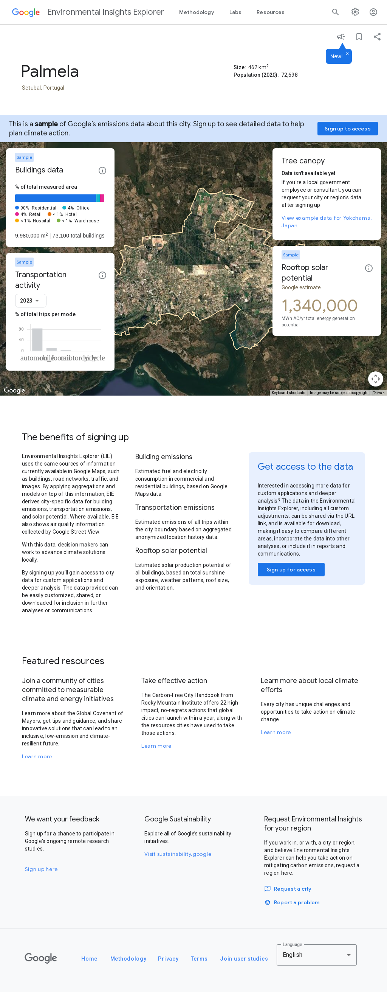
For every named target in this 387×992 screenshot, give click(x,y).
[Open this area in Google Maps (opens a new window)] (14, 391)
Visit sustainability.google (177, 854)
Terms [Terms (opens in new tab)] (379, 392)
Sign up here (41, 869)
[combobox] (31, 300)
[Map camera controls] (375, 379)
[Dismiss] (347, 54)
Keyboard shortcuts (288, 393)
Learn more (37, 756)
